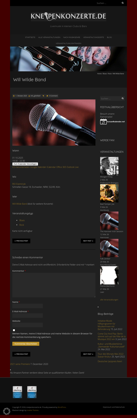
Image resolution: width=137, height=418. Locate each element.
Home (99, 74)
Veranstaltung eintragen (68, 43)
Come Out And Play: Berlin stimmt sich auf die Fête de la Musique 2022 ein (112, 336)
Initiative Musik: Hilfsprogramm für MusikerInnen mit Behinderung (106, 325)
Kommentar (19, 270)
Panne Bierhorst (107, 286)
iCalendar (51, 167)
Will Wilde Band (19, 203)
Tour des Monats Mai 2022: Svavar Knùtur (111, 355)
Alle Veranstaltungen (49, 37)
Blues (105, 74)
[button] (6, 411)
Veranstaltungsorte (93, 37)
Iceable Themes (33, 410)
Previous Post (21, 240)
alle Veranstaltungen (109, 299)
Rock (110, 74)
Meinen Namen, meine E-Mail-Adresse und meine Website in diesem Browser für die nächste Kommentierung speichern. (52, 335)
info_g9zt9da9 (35, 96)
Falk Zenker (105, 258)
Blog (109, 37)
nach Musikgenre (71, 37)
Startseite (30, 37)
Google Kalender (38, 167)
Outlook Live (73, 167)
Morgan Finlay (106, 176)
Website (16, 320)
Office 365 (61, 167)
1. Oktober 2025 (21, 96)
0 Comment (53, 96)
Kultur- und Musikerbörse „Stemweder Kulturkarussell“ (111, 345)
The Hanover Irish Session (111, 231)
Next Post (88, 240)
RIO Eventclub (19, 183)
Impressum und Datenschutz (114, 407)
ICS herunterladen (21, 167)
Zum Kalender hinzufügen (25, 164)
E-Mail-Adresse (20, 311)
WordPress (62, 407)
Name (16, 302)
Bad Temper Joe (107, 204)
